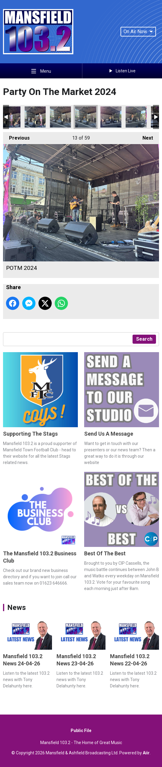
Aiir (146, 752)
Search (144, 339)
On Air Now (138, 31)
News (16, 607)
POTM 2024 (35, 117)
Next (144, 136)
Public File (81, 730)
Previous (16, 136)
